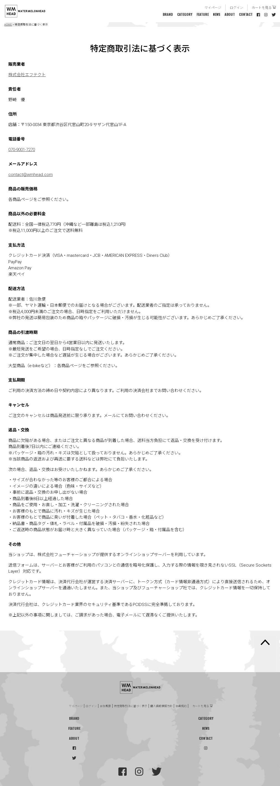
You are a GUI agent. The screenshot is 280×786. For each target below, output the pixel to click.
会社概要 (105, 706)
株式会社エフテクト (27, 74)
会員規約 (181, 706)
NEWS (216, 14)
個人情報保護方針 (161, 706)
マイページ (213, 7)
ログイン (236, 7)
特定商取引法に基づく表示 (130, 706)
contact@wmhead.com (30, 174)
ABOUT (230, 14)
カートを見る (262, 7)
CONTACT (246, 14)
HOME (8, 24)
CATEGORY (184, 14)
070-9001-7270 (21, 149)
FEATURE (203, 14)
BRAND (168, 14)
